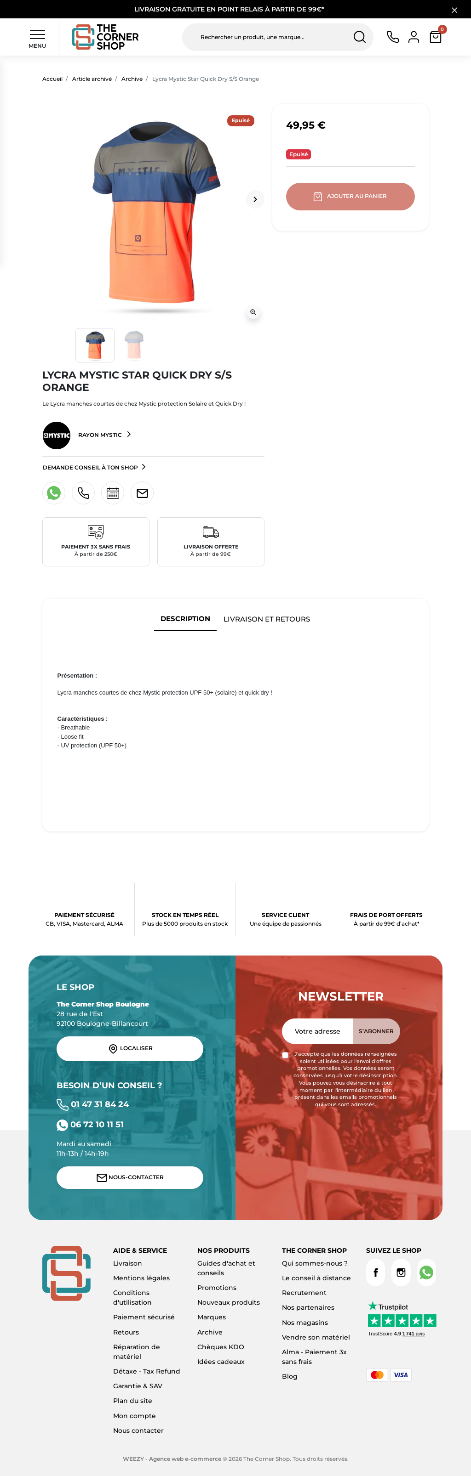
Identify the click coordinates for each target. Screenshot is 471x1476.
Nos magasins (305, 1322)
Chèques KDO (220, 1347)
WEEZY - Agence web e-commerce (172, 1458)
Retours (126, 1332)
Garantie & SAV (137, 1386)
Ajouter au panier (350, 196)
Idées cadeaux (221, 1361)
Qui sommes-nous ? (315, 1263)
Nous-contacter (130, 1178)
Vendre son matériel (316, 1337)
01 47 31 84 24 (93, 1104)
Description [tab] (185, 618)
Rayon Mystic (83, 435)
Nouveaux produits (228, 1302)
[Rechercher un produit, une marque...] (277, 37)
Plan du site (132, 1401)
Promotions (216, 1288)
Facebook (375, 1272)
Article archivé (92, 78)
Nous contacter (138, 1430)
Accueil (52, 78)
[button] (435, 37)
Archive (132, 78)
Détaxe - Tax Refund (146, 1371)
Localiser (130, 1048)
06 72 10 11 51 (90, 1124)
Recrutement (304, 1293)
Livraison (127, 1263)
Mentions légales (141, 1278)
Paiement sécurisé (144, 1317)
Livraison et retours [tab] (267, 619)
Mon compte (134, 1416)
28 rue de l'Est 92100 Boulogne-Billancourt (103, 1014)
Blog (290, 1376)
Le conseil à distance (316, 1278)
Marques (211, 1317)
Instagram (400, 1272)
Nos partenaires (308, 1307)
